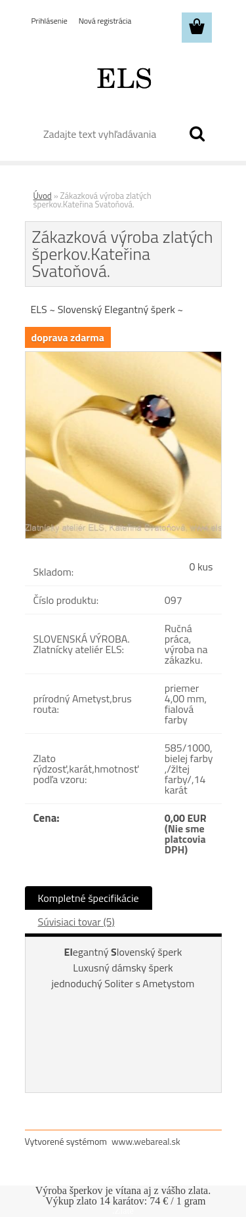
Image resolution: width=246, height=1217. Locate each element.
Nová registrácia (105, 20)
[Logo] (123, 77)
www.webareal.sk (146, 1141)
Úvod (42, 195)
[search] (197, 134)
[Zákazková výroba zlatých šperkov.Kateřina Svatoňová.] (123, 357)
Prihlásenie (49, 20)
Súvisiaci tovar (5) (76, 921)
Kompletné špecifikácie (88, 898)
